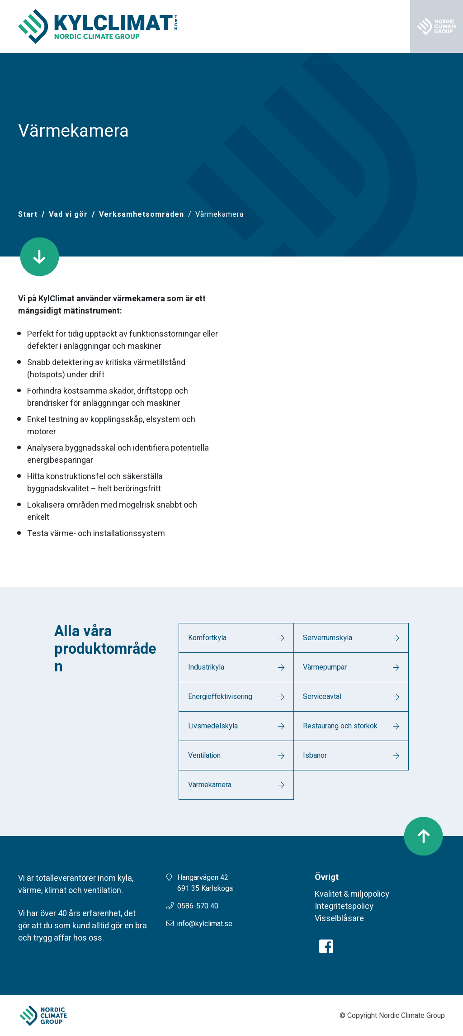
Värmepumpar (325, 667)
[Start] (28, 214)
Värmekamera (210, 784)
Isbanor (315, 755)
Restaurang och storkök (340, 726)
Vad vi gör (68, 214)
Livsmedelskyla (213, 726)
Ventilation (204, 755)
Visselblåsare (339, 918)
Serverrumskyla (327, 637)
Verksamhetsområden (141, 214)
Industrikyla (206, 667)
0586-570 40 (197, 906)
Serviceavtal (322, 696)
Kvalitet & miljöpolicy (352, 894)
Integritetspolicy (344, 906)
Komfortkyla (207, 637)
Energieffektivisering (220, 696)
